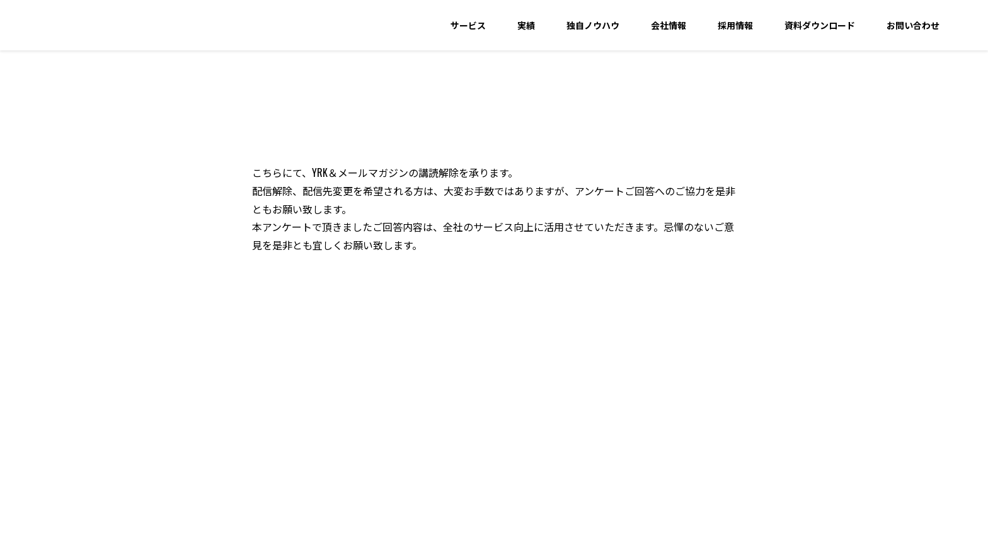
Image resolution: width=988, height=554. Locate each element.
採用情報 (735, 24)
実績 (526, 24)
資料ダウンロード (819, 24)
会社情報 (668, 24)
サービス (468, 24)
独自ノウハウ (592, 24)
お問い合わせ (913, 24)
